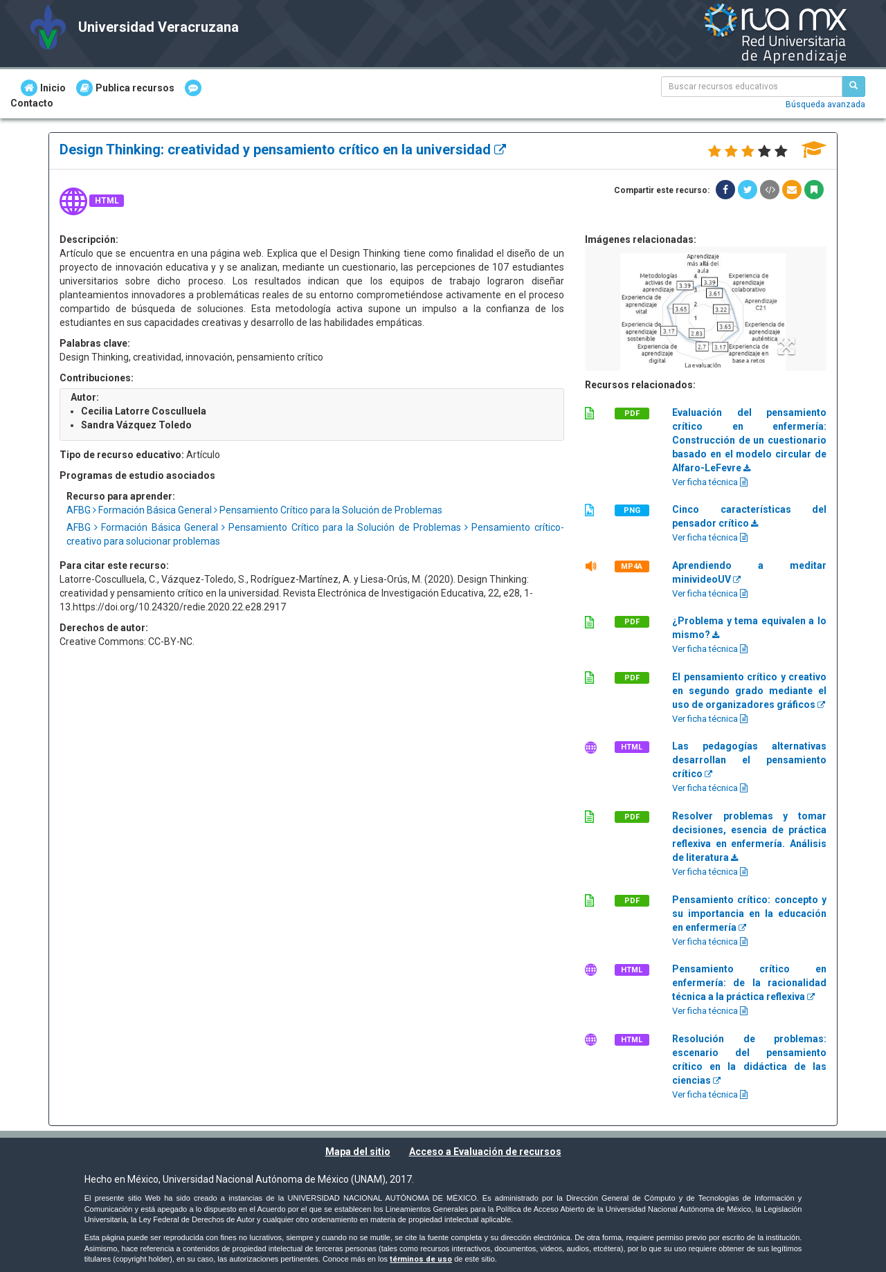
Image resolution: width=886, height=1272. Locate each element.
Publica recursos (125, 87)
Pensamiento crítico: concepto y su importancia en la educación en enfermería (749, 913)
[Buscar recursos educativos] (853, 86)
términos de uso (421, 1259)
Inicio (43, 87)
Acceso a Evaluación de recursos (485, 1151)
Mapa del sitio (357, 1151)
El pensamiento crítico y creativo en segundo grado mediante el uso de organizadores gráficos (749, 690)
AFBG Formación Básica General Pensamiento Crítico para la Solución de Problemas (254, 510)
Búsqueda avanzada (825, 104)
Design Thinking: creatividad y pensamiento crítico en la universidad (283, 149)
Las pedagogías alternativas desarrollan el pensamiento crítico (749, 760)
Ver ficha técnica (710, 482)
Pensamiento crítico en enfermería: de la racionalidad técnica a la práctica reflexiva (749, 982)
